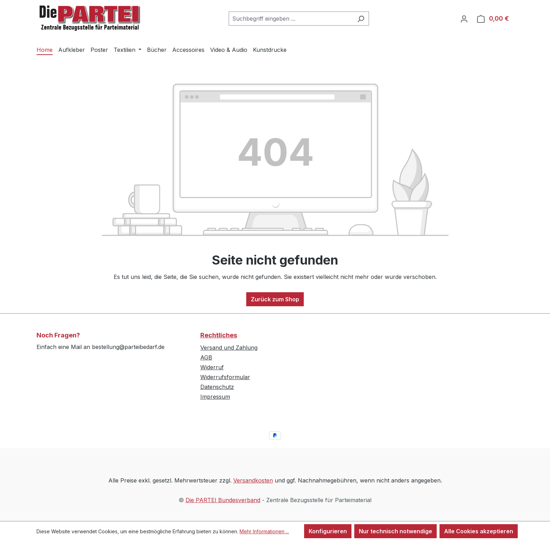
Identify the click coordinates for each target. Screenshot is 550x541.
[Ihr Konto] (464, 19)
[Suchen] (361, 19)
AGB (206, 357)
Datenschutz (217, 386)
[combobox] (291, 19)
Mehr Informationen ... (264, 531)
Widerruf (212, 367)
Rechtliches (218, 335)
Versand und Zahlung (228, 347)
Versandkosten (253, 480)
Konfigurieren (328, 531)
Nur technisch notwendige (395, 531)
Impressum (215, 396)
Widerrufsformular (225, 377)
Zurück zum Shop (275, 299)
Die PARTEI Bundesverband (223, 500)
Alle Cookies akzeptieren (478, 531)
